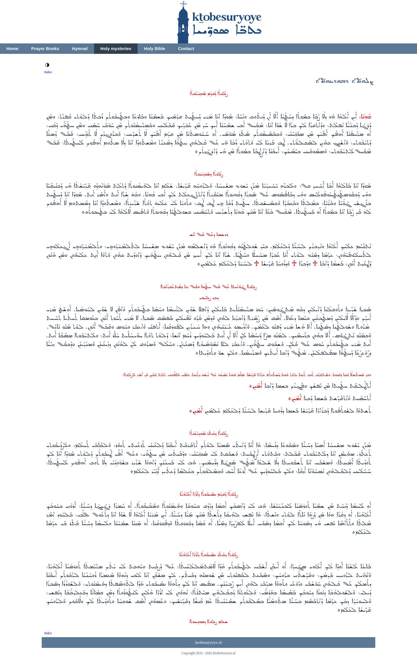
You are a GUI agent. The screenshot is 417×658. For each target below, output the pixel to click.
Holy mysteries (115, 48)
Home (12, 48)
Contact (186, 48)
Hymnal (79, 48)
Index (48, 72)
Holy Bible (154, 48)
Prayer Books (45, 48)
